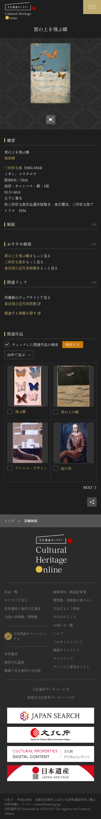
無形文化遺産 (14, 662)
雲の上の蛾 (70, 411)
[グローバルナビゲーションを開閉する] (92, 7)
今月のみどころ (64, 616)
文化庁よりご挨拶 (66, 608)
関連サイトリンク (66, 650)
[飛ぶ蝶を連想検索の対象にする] (9, 411)
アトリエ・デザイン (31, 468)
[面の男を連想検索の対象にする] (55, 468)
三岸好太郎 (13, 167)
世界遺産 (11, 653)
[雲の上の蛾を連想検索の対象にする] (55, 411)
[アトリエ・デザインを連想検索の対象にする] (9, 468)
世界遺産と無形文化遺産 (22, 608)
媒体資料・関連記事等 (69, 591)
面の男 (66, 468)
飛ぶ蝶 (20, 411)
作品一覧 (11, 591)
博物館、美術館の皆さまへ (73, 600)
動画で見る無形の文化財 (22, 670)
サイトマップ (63, 658)
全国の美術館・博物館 (20, 616)
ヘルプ (58, 633)
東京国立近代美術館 (20, 268)
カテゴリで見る (16, 600)
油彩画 (9, 157)
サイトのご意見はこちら (71, 666)
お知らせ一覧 (63, 625)
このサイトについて (68, 641)
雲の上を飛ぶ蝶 (16, 255)
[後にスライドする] (90, 487)
